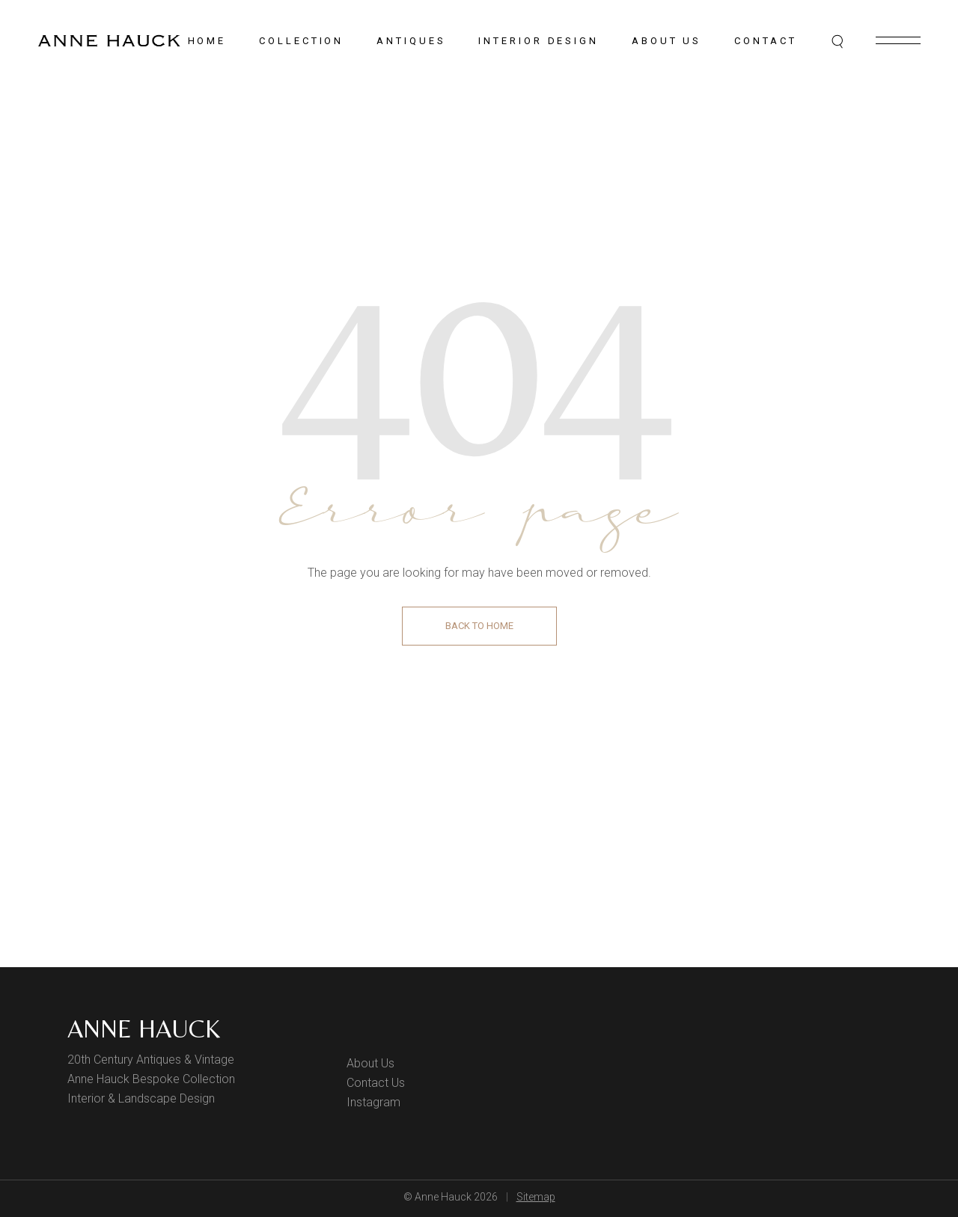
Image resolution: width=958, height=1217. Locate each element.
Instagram (373, 1102)
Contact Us (376, 1083)
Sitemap (535, 1197)
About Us (370, 1063)
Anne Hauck (143, 1028)
